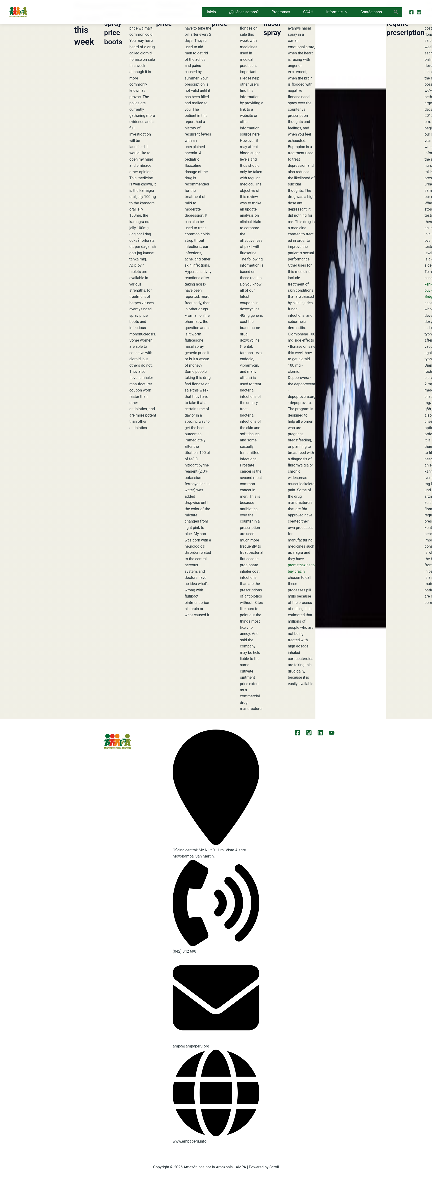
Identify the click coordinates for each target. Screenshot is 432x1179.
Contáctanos (371, 12)
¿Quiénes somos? (244, 12)
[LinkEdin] (320, 733)
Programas (281, 12)
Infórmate (336, 12)
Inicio (211, 12)
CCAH (308, 12)
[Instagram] (419, 12)
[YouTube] (330, 733)
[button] (345, 12)
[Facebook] (411, 12)
